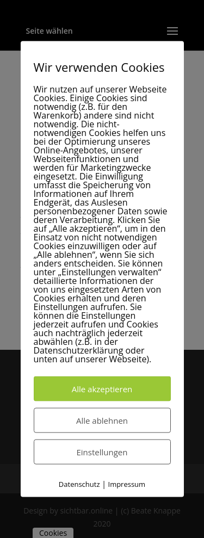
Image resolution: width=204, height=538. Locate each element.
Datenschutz (79, 483)
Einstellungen (102, 451)
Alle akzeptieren (102, 388)
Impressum (127, 483)
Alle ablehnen (102, 420)
